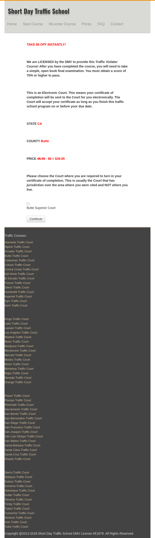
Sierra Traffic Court (17, 472)
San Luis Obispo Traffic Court (24, 436)
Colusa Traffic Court (18, 265)
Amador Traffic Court (18, 251)
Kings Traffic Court (17, 319)
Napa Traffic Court (16, 373)
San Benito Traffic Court (20, 413)
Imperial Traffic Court (18, 296)
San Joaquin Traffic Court (21, 432)
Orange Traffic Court (18, 382)
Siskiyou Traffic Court (18, 477)
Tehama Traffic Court (18, 499)
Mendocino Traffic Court (20, 350)
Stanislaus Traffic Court (20, 490)
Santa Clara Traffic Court (21, 450)
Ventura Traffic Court (18, 517)
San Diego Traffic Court (20, 422)
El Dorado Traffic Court (19, 278)
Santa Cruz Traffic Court (20, 454)
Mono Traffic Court (17, 364)
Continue (36, 219)
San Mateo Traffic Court (20, 441)
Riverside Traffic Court (19, 404)
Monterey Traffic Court (19, 368)
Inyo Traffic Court (16, 301)
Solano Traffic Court (18, 481)
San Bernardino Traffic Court (23, 418)
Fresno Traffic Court (18, 283)
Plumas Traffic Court (18, 400)
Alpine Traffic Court (17, 246)
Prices (87, 24)
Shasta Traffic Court (18, 459)
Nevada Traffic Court (18, 377)
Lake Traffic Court (16, 323)
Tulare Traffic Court (17, 508)
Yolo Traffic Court (16, 522)
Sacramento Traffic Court (21, 409)
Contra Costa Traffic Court (22, 269)
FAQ (101, 24)
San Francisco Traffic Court (22, 427)
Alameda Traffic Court (19, 242)
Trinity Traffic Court (17, 504)
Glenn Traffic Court (17, 287)
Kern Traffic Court (16, 305)
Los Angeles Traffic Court (21, 332)
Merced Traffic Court (18, 355)
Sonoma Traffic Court (18, 486)
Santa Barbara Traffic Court (22, 445)
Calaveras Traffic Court (20, 260)
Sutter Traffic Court (17, 495)
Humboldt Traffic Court (19, 292)
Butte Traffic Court (16, 255)
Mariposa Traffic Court (19, 346)
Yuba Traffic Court (16, 526)
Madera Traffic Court (18, 337)
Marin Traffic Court (17, 341)
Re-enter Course (62, 24)
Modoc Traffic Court (17, 359)
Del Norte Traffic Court (19, 274)
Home (12, 24)
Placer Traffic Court (17, 395)
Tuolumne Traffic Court (19, 513)
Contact (116, 24)
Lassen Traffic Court (18, 328)
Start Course (33, 24)
